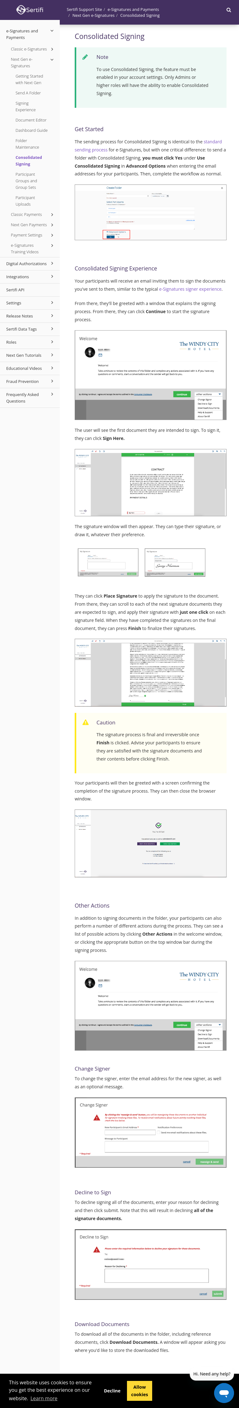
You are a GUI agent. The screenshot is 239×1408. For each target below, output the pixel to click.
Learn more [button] (44, 1398)
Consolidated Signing (29, 161)
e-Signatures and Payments (30, 33)
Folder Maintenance (27, 144)
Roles (30, 341)
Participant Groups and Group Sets (26, 180)
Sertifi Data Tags (30, 328)
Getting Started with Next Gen (29, 79)
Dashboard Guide (32, 130)
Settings (30, 302)
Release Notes (30, 315)
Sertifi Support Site (84, 9)
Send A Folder (28, 93)
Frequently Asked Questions (30, 397)
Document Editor (31, 120)
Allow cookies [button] (139, 1390)
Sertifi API (15, 290)
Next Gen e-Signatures (33, 62)
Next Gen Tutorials (30, 354)
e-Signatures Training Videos (33, 248)
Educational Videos (30, 368)
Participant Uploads (25, 201)
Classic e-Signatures (33, 49)
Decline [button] (112, 1391)
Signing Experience (26, 106)
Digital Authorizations (30, 263)
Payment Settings (33, 235)
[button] (229, 9)
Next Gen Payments (33, 225)
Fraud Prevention (30, 381)
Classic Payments (33, 214)
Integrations (30, 276)
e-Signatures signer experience (190, 289)
